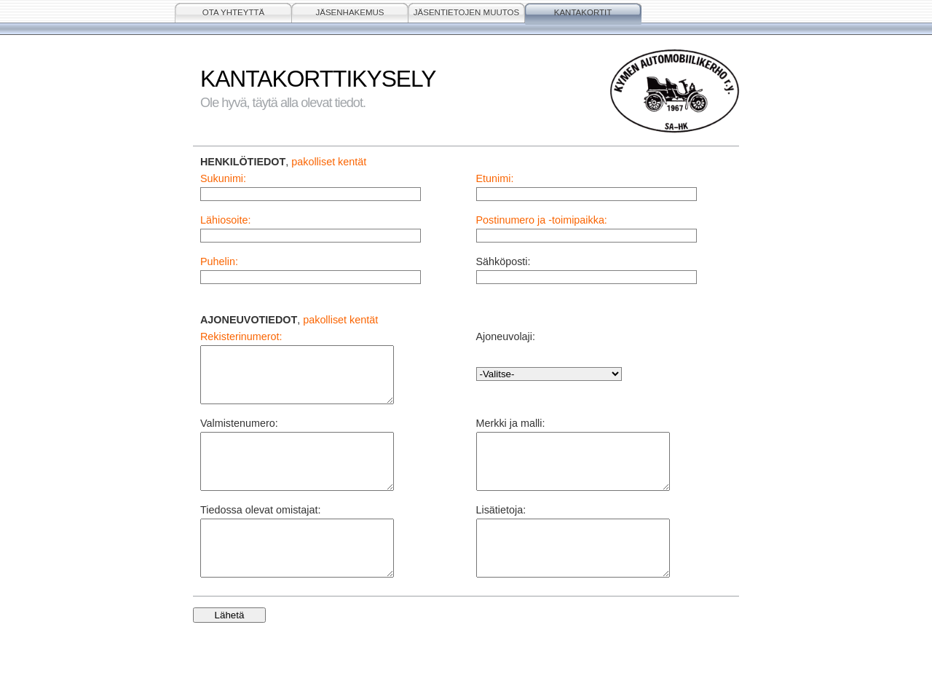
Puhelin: (219, 261)
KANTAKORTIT (583, 12)
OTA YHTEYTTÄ (233, 12)
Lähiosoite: (225, 220)
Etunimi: (495, 178)
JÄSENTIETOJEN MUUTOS (466, 12)
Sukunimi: (223, 178)
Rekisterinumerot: (241, 336)
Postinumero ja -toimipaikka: (541, 220)
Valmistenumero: (239, 434)
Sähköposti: (503, 261)
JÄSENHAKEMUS (349, 12)
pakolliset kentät (328, 162)
